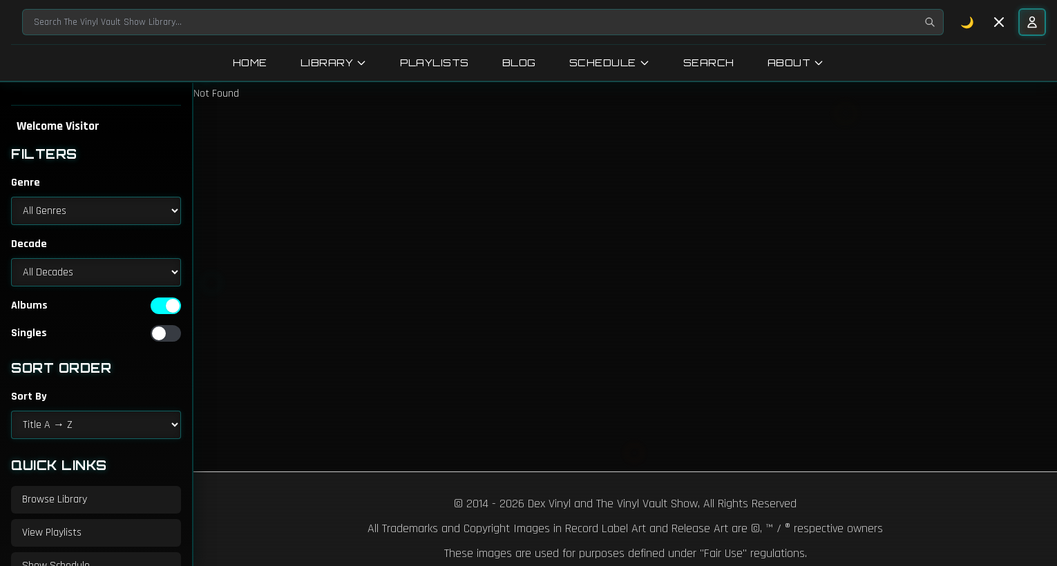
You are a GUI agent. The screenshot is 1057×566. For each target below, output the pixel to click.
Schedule (609, 62)
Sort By (29, 396)
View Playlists (52, 532)
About (796, 62)
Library (334, 62)
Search (708, 62)
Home (250, 62)
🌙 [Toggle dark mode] (967, 22)
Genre (25, 182)
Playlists (434, 62)
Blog (519, 62)
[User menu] (1032, 22)
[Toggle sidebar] (999, 22)
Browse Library (54, 499)
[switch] (166, 305)
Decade (29, 244)
